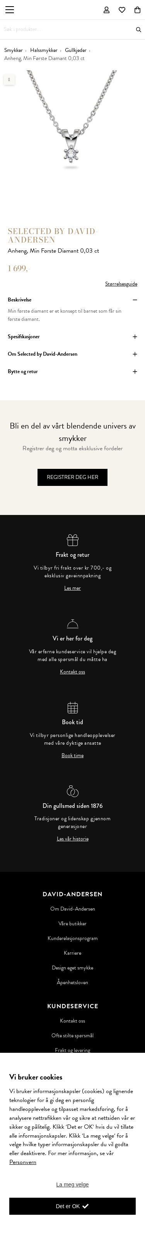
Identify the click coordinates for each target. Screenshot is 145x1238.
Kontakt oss (72, 672)
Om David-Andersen (72, 909)
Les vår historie (73, 839)
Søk (138, 29)
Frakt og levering (72, 1050)
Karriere (72, 953)
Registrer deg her (72, 477)
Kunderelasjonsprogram (73, 938)
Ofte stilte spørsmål (72, 1036)
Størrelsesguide (121, 284)
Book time (72, 755)
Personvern (22, 1162)
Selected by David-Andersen (53, 235)
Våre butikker (72, 924)
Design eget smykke (72, 968)
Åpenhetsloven (72, 983)
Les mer (72, 588)
